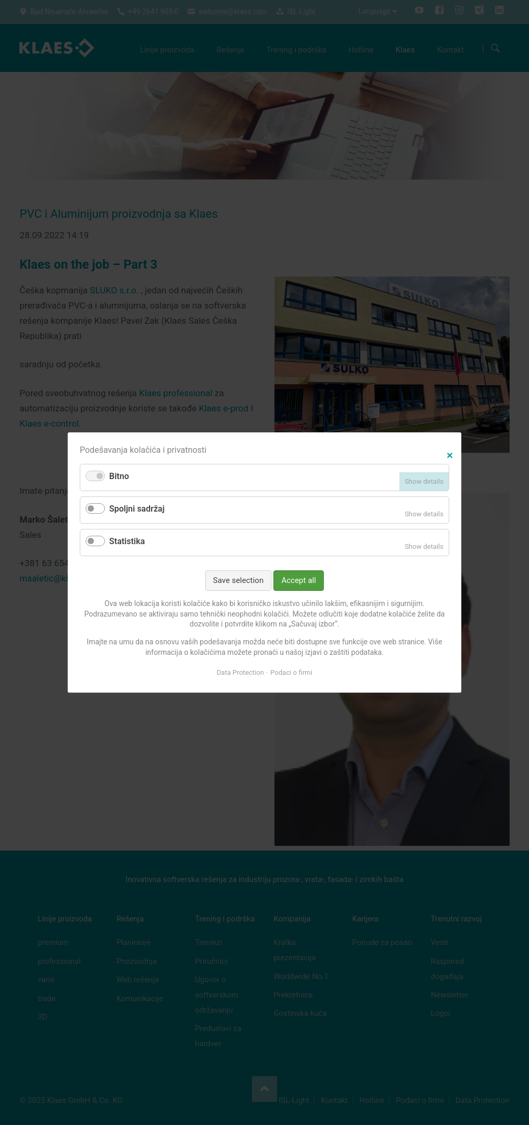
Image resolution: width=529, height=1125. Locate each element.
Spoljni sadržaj (137, 509)
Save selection (238, 580)
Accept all (298, 580)
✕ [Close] (449, 454)
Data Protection (240, 672)
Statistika (127, 541)
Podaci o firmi (291, 672)
